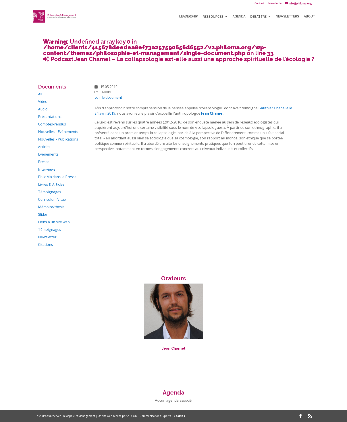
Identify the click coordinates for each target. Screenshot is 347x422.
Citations (45, 244)
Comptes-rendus (52, 124)
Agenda (239, 16)
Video (42, 101)
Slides (43, 214)
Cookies (179, 416)
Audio (43, 109)
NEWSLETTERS (287, 16)
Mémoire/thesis (51, 206)
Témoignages (49, 191)
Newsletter (275, 3)
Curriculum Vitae (52, 199)
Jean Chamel (173, 348)
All (40, 94)
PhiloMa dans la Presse (57, 176)
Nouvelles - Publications (58, 139)
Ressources (213, 16)
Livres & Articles (51, 184)
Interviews (46, 169)
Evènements (48, 154)
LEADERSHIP (188, 16)
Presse (43, 161)
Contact (259, 3)
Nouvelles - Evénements (58, 131)
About (309, 16)
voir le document (108, 97)
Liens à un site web (54, 222)
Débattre (258, 16)
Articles (44, 146)
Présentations (50, 116)
